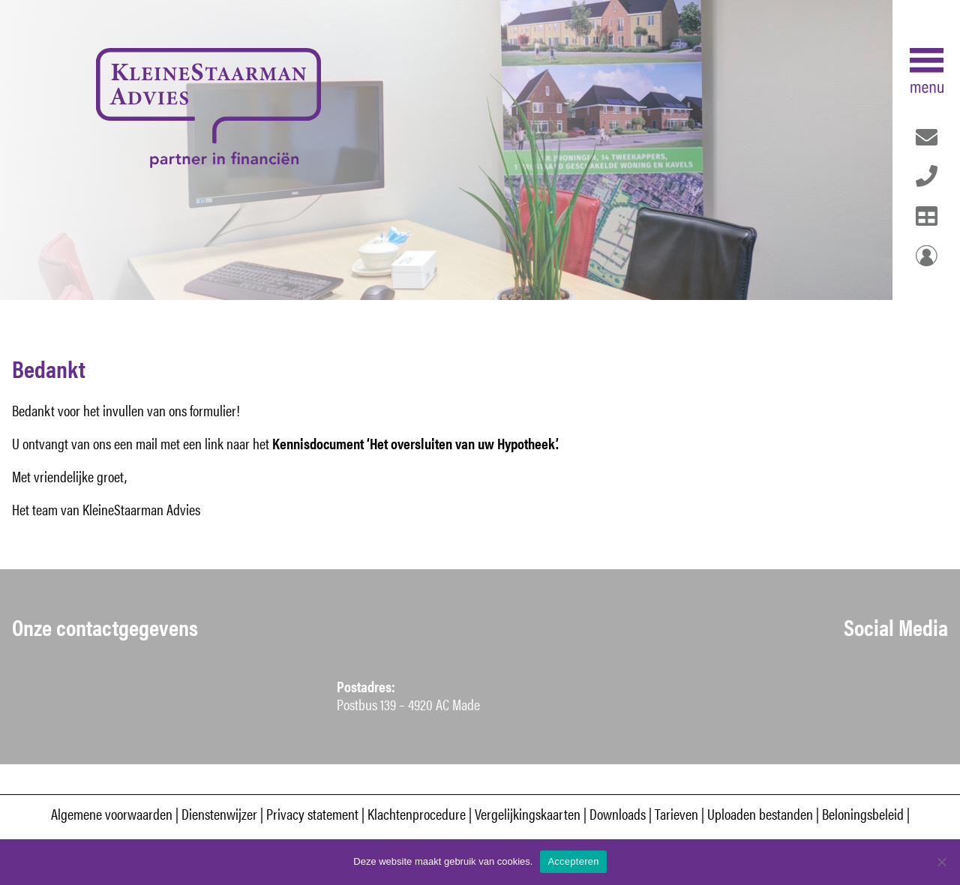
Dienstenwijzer (221, 813)
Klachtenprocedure (417, 813)
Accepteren (573, 861)
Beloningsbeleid (863, 813)
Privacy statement (312, 813)
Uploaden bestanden (760, 813)
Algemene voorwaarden (111, 813)
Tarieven (676, 813)
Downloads (618, 813)
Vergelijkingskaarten (527, 813)
